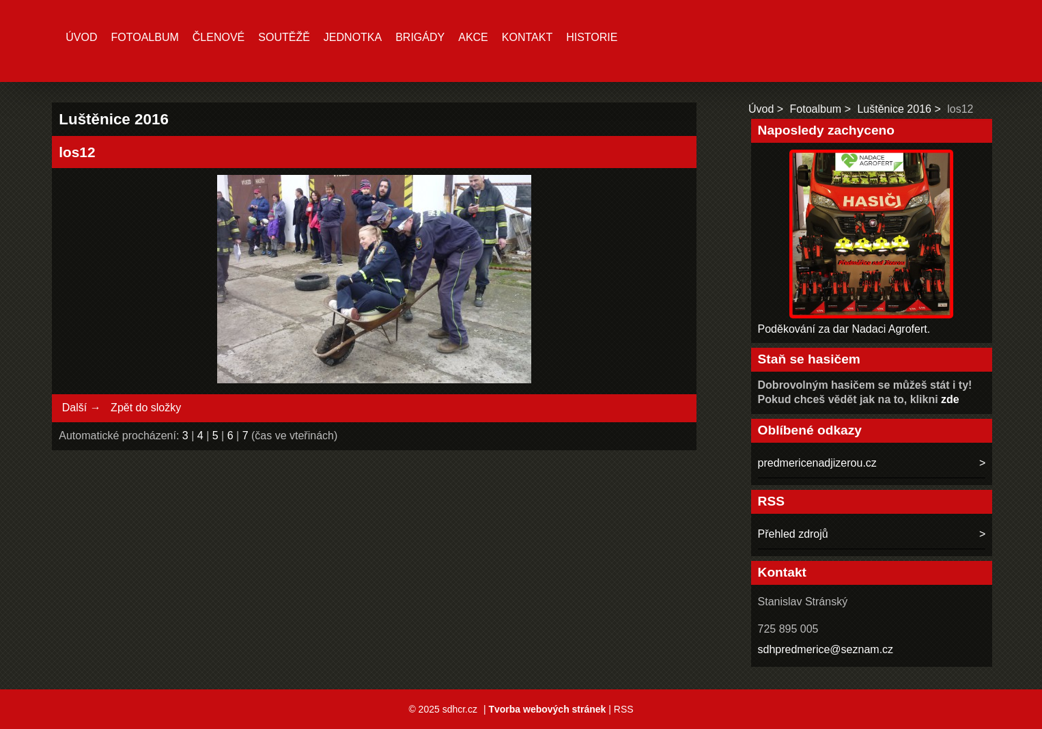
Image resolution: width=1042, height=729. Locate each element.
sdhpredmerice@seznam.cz (826, 649)
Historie (591, 37)
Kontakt (527, 37)
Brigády (420, 37)
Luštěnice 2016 (894, 109)
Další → (81, 407)
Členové (218, 37)
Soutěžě (284, 37)
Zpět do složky (146, 407)
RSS (624, 709)
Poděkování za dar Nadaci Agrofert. (844, 329)
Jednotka (353, 37)
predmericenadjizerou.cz (817, 463)
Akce (473, 37)
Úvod (81, 37)
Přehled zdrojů (793, 534)
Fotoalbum (145, 37)
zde (950, 399)
